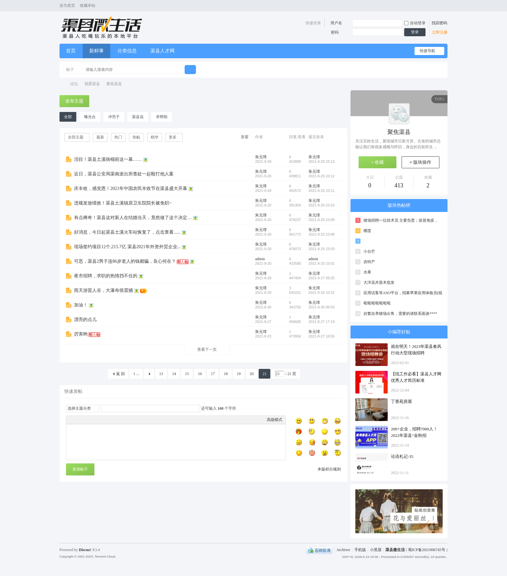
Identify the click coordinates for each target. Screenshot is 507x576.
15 (187, 373)
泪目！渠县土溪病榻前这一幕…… (108, 159)
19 (239, 373)
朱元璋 (261, 157)
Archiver (343, 550)
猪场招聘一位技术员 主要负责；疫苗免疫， (400, 220)
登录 (415, 32)
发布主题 (74, 101)
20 (251, 373)
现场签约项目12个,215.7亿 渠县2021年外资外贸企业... (127, 246)
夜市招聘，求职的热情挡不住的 (105, 275)
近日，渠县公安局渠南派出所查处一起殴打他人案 (124, 174)
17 (213, 373)
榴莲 (367, 230)
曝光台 (90, 117)
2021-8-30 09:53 (321, 307)
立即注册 (440, 32)
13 (161, 373)
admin (260, 259)
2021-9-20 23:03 (321, 249)
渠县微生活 (61, 84)
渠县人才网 (162, 50)
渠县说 (138, 117)
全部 (68, 117)
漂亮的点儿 (85, 319)
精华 (154, 137)
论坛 (74, 84)
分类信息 (127, 50)
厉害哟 (81, 334)
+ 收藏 (377, 162)
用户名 (336, 23)
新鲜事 (96, 50)
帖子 (70, 69)
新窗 (245, 137)
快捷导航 (427, 51)
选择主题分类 (79, 408)
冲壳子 (114, 117)
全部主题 (75, 137)
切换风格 (444, 6)
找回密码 (439, 23)
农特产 (369, 262)
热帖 (136, 137)
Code (110, 419)
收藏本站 (87, 5)
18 (226, 373)
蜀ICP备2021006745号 (427, 550)
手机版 (360, 550)
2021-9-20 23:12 (321, 176)
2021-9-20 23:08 (321, 234)
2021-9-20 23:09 (321, 220)
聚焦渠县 (114, 84)
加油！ (81, 305)
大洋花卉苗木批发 (378, 282)
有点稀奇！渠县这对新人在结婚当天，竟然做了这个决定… (133, 217)
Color (77, 419)
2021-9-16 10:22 (321, 292)
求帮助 (161, 117)
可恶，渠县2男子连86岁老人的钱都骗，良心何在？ (125, 261)
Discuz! (85, 550)
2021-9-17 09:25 (321, 278)
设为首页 (67, 5)
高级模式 (274, 419)
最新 (100, 137)
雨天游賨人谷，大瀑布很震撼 (103, 290)
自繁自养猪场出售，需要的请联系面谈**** (400, 313)
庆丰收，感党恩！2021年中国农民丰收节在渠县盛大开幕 (130, 188)
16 (200, 373)
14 (174, 373)
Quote (102, 419)
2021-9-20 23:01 (321, 263)
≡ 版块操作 (420, 162)
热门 (118, 137)
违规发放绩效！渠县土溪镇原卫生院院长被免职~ (123, 203)
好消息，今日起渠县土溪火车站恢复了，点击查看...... (127, 232)
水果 (367, 272)
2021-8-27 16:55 (321, 336)
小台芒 (369, 251)
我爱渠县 (92, 84)
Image (85, 419)
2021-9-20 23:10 (321, 205)
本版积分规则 (329, 469)
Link (94, 419)
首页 (71, 50)
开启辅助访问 (438, 6)
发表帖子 (80, 469)
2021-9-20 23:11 (321, 191)
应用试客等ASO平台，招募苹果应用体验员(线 (402, 293)
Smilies (118, 419)
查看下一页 (207, 349)
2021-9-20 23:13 (321, 161)
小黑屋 (376, 550)
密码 (335, 32)
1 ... (136, 373)
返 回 (120, 373)
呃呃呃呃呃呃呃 (377, 303)
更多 (173, 137)
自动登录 (415, 23)
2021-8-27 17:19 (321, 322)
